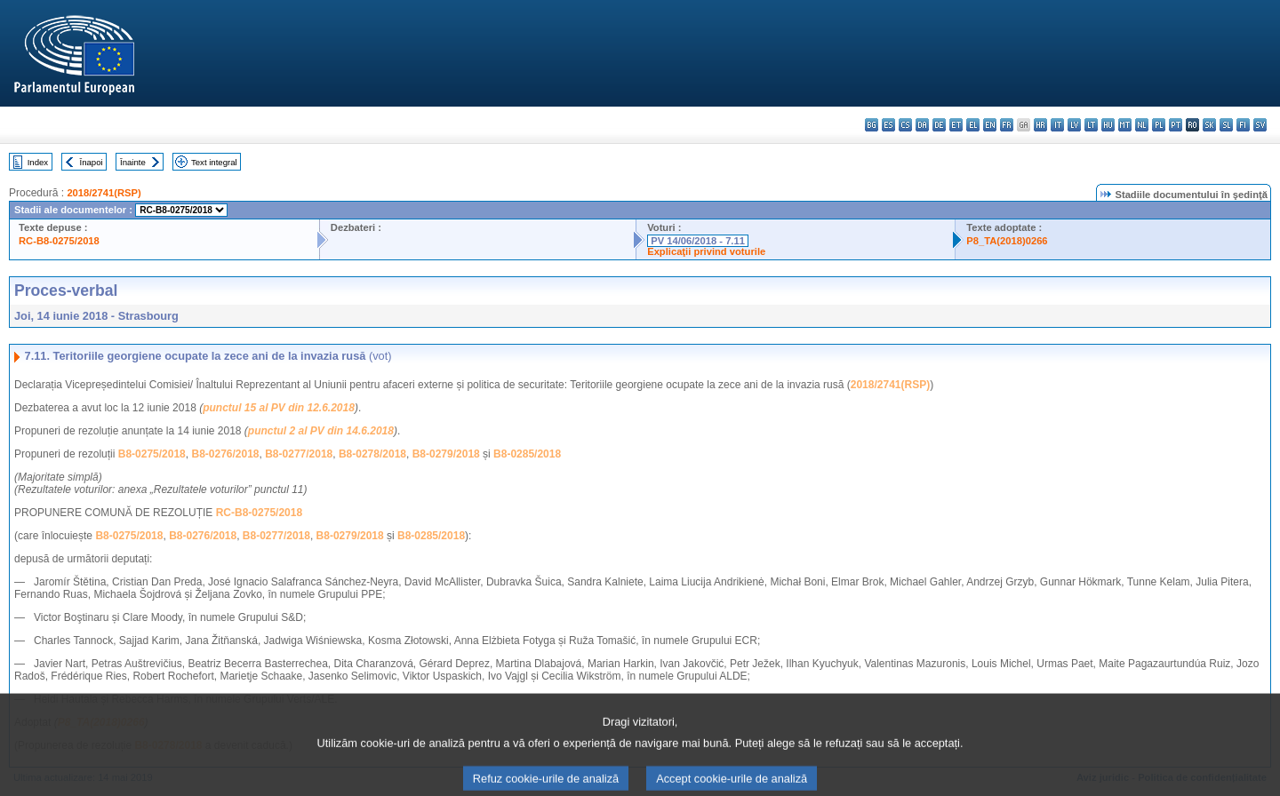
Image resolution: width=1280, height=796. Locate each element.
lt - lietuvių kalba (1091, 124)
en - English (989, 124)
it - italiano (1057, 124)
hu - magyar (1108, 124)
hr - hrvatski (1040, 124)
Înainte (133, 162)
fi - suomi (1243, 124)
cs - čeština (905, 124)
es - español (888, 124)
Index (38, 162)
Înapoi (91, 162)
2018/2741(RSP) (103, 192)
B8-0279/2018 (446, 454)
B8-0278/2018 (372, 454)
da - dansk (922, 124)
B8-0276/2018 (225, 454)
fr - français (1006, 124)
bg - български (871, 124)
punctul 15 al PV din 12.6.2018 (279, 408)
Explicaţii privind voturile (706, 251)
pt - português (1175, 124)
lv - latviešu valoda (1074, 124)
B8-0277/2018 (298, 454)
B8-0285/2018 (527, 454)
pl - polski (1158, 124)
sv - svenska (1260, 124)
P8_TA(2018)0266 (1006, 240)
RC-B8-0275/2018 (59, 240)
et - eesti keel (956, 124)
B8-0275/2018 (152, 454)
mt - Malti (1125, 124)
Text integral (214, 162)
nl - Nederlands (1141, 124)
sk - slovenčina (1209, 124)
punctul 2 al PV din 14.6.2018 (321, 431)
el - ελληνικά (973, 124)
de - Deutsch (939, 124)
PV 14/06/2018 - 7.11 (698, 240)
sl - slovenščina (1226, 124)
